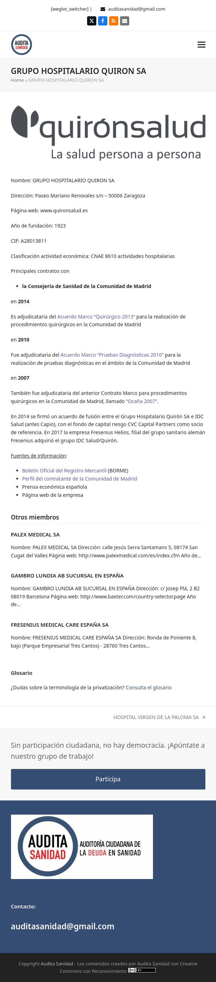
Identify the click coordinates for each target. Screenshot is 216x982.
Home (17, 80)
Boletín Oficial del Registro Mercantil (64, 470)
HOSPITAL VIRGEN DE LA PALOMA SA (159, 718)
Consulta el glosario (149, 687)
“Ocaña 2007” (141, 401)
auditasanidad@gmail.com (136, 9)
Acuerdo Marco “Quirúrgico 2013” (96, 316)
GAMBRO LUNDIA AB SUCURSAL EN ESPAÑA (67, 575)
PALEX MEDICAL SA (35, 534)
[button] (201, 44)
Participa (108, 779)
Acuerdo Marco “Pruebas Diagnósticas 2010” (112, 354)
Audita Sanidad (57, 963)
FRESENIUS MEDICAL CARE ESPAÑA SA (60, 624)
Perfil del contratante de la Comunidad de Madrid (79, 478)
